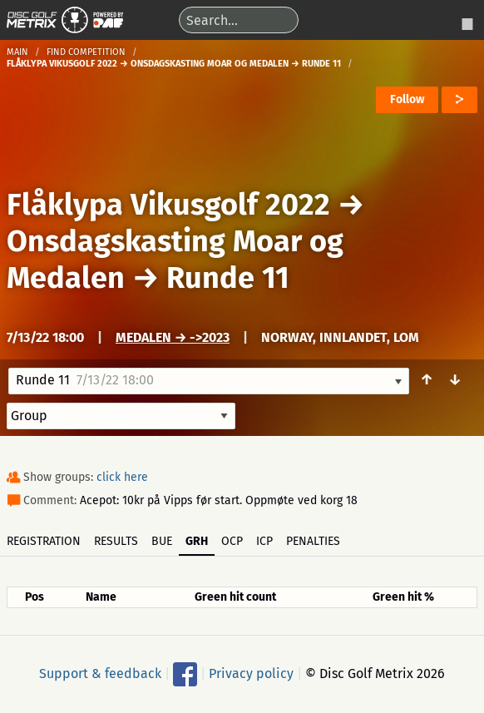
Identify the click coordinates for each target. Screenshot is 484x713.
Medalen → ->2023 (173, 337)
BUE (161, 541)
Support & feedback (100, 673)
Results (116, 541)
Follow (407, 99)
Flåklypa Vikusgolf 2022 (168, 204)
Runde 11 (227, 278)
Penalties (313, 541)
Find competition (86, 52)
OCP (232, 541)
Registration (44, 541)
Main (17, 52)
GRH (196, 541)
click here (122, 477)
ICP (264, 541)
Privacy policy (251, 673)
